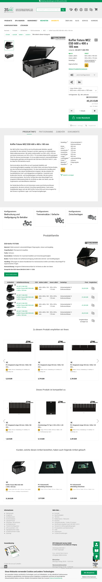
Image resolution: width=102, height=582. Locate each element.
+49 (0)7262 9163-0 (61, 553)
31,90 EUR (85, 297)
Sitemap (8, 533)
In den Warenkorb (81, 117)
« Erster (7, 34)
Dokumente (73, 132)
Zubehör (60, 132)
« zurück (14, 34)
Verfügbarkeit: (73, 94)
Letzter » (28, 34)
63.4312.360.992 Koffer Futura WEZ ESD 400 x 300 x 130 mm (25, 288)
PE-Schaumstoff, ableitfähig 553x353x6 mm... (77, 486)
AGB (55, 530)
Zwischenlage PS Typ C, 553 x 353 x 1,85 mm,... (50, 426)
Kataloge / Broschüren (13, 522)
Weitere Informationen (89, 577)
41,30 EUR (85, 305)
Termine (56, 517)
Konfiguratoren (10, 25)
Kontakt (56, 513)
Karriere (94, 21)
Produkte (8, 21)
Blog (77, 21)
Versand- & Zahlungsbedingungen (64, 526)
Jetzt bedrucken (11, 274)
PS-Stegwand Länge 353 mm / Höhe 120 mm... (83, 426)
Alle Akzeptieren (89, 573)
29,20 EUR (85, 288)
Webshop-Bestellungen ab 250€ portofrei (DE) (54, 1)
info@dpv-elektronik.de (59, 555)
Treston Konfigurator (12, 526)
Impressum (57, 531)
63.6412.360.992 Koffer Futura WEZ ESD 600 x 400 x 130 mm (25, 305)
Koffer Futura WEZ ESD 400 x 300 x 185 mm (14, 486)
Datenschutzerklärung (56, 578)
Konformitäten (10, 519)
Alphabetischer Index (12, 530)
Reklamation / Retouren (61, 519)
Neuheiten (44, 21)
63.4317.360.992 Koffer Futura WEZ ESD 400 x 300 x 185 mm (25, 297)
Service (85, 21)
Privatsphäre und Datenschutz (63, 528)
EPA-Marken (20, 21)
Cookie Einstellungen (60, 533)
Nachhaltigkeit (58, 515)
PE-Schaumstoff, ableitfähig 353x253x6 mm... (45, 486)
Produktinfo (29, 132)
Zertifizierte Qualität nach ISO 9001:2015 (66, 524)
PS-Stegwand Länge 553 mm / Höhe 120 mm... (51, 366)
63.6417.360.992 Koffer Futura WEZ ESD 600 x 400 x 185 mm (25, 313)
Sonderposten (10, 517)
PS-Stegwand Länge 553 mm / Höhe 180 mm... (18, 366)
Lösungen (24, 25)
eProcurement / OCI (12, 528)
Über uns (68, 21)
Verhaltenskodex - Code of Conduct (65, 522)
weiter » (21, 34)
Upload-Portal (10, 520)
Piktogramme (46, 132)
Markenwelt (32, 21)
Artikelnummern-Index (13, 531)
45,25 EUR (85, 313)
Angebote (55, 21)
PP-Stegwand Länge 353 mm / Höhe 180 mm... (18, 426)
